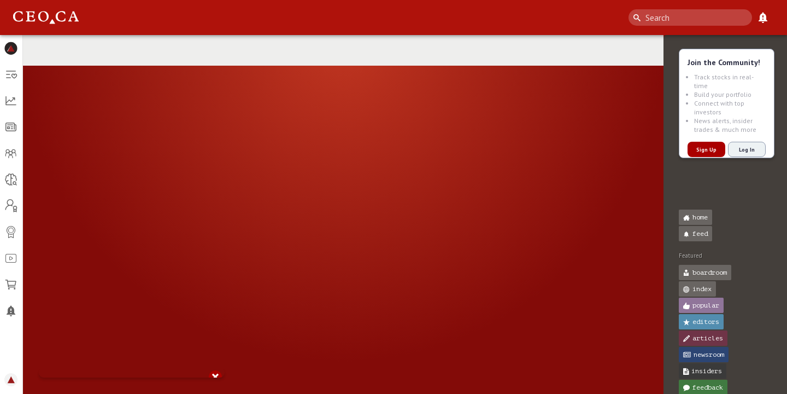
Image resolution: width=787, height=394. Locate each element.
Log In (747, 149)
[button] (11, 48)
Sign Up (706, 149)
